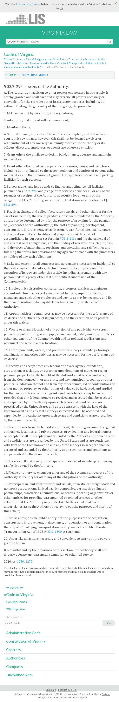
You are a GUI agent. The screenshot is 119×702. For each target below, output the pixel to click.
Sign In (83, 697)
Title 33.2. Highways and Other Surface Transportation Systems (60, 59)
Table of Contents (13, 59)
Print (25, 74)
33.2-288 (68, 238)
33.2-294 (30, 191)
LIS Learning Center (28, 4)
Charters (13, 649)
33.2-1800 (54, 531)
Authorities (15, 658)
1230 (20, 561)
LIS (27, 18)
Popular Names (16, 602)
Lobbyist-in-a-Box (67, 689)
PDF (34, 74)
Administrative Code (23, 633)
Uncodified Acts (19, 675)
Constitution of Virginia (25, 641)
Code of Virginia (17, 41)
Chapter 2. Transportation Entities (75, 63)
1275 (28, 561)
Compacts (14, 666)
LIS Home (51, 689)
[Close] (115, 3)
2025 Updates (15, 609)
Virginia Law (59, 33)
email (43, 74)
